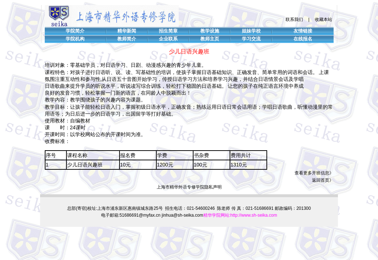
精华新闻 (126, 31)
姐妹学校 (251, 31)
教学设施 (209, 31)
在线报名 (303, 39)
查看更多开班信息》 (314, 173)
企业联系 (168, 39)
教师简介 (126, 39)
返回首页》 (323, 180)
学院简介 (75, 31)
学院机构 (75, 39)
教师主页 (209, 39)
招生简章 (168, 31)
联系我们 (294, 19)
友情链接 (303, 31)
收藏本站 (323, 19)
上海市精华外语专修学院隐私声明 (189, 187)
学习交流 (251, 39)
